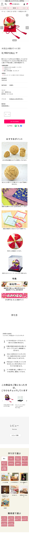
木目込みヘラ (7, 69)
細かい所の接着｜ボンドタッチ (11, 70)
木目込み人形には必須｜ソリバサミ (13, 67)
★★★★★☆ (5, 106)
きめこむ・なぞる (11, 11)
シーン (24, 8)
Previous (1, 27)
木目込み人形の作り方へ (16, 99)
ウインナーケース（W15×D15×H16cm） (14, 75)
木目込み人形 (22, 11)
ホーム (3, 11)
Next (27, 27)
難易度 (14, 8)
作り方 (4, 8)
